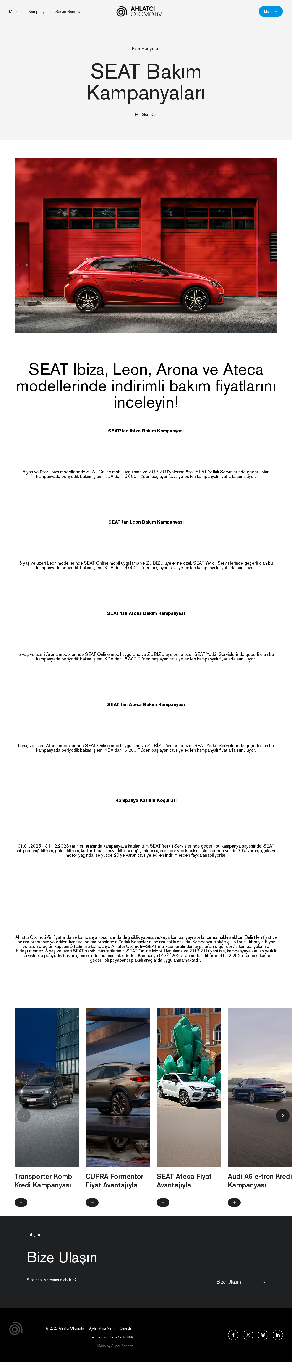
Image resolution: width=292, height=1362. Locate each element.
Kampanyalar (40, 11)
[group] (47, 1120)
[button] (283, 1126)
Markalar (16, 11)
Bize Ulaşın (234, 1280)
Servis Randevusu (71, 11)
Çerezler (126, 1328)
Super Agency (122, 1346)
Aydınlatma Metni (102, 1328)
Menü (270, 11)
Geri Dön (146, 114)
